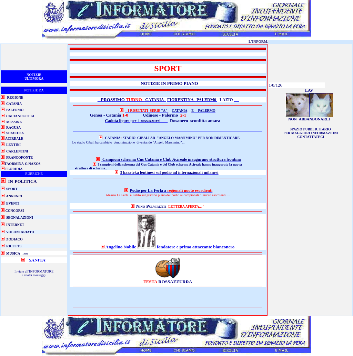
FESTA (150, 281)
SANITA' (38, 260)
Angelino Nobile (120, 246)
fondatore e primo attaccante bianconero (194, 246)
